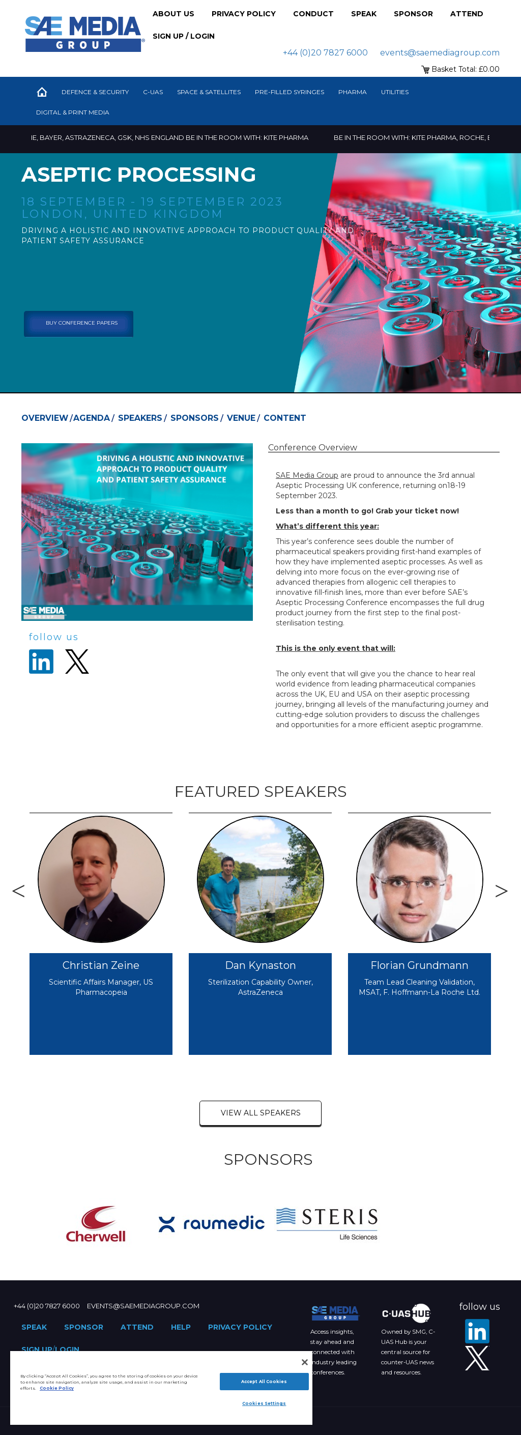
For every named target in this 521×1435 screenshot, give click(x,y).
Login (67, 1349)
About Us (173, 13)
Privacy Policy (244, 13)
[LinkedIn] (477, 1331)
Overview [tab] (44, 418)
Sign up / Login (184, 36)
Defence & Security (95, 92)
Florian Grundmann (419, 965)
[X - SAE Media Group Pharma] (477, 1358)
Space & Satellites (209, 92)
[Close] (305, 1362)
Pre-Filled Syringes (289, 92)
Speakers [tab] (140, 418)
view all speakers (261, 1112)
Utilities (395, 92)
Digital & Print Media (72, 112)
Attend (466, 13)
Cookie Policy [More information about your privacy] (57, 1388)
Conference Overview (312, 447)
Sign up (36, 1349)
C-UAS (153, 92)
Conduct (313, 13)
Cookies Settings (264, 1403)
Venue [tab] (241, 418)
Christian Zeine (101, 965)
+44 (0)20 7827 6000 (325, 53)
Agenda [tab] (91, 418)
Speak (364, 13)
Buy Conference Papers (82, 323)
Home (41, 92)
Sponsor (413, 13)
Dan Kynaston (260, 965)
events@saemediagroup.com (440, 53)
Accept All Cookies (264, 1381)
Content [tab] (285, 418)
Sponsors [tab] (194, 418)
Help (181, 1327)
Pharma (352, 92)
